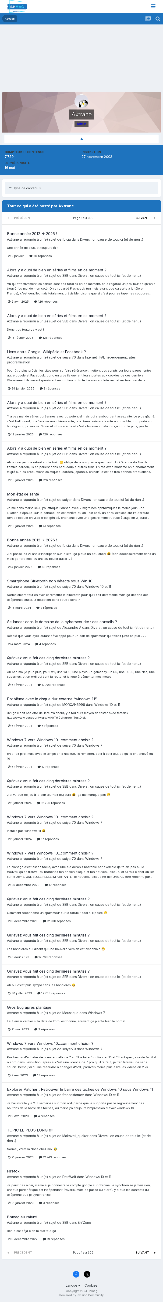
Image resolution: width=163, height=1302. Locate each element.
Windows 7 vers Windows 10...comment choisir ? (50, 740)
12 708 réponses (51, 685)
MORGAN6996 (73, 705)
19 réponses (54, 1239)
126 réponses (46, 301)
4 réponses (45, 644)
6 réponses (48, 726)
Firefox (13, 1171)
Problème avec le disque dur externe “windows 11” (52, 699)
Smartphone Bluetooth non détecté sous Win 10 (49, 581)
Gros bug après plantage (29, 1007)
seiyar (67, 500)
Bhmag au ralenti (22, 1217)
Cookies (91, 1285)
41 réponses (50, 526)
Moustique (70, 1013)
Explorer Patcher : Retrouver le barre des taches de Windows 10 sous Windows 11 (80, 1089)
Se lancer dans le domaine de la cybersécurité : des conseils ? (62, 621)
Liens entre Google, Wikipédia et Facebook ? (46, 351)
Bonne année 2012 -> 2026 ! (32, 233)
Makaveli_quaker (75, 1136)
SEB (65, 275)
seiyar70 (69, 357)
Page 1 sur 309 (84, 218)
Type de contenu (25, 188)
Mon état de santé (23, 494)
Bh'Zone (84, 1222)
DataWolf (69, 1177)
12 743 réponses (53, 1157)
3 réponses (50, 388)
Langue (73, 1285)
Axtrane (13, 239)
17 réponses (48, 767)
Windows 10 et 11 (98, 586)
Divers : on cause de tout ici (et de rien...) (111, 239)
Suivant (142, 218)
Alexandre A (71, 627)
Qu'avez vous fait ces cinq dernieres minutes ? (48, 658)
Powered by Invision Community (81, 1295)
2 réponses (46, 607)
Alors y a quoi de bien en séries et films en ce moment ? (56, 270)
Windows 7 (94, 745)
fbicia (66, 239)
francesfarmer (73, 1095)
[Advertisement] (57, 59)
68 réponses (40, 256)
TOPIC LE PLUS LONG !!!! (30, 1130)
